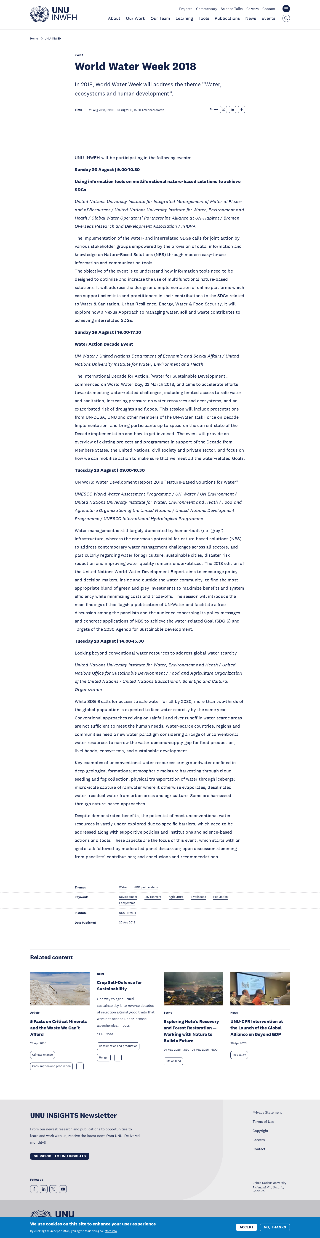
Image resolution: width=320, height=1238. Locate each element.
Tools (203, 18)
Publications (227, 18)
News (250, 18)
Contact (268, 8)
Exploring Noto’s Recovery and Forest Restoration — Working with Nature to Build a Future (191, 1031)
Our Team (160, 18)
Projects (185, 8)
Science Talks (232, 8)
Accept (246, 1227)
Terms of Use (263, 1121)
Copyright (260, 1130)
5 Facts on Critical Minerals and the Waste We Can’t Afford (58, 1028)
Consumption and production (51, 1066)
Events (268, 18)
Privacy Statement (267, 1112)
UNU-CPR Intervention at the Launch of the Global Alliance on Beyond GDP (256, 1028)
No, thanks (275, 1227)
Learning (184, 18)
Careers (252, 8)
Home (34, 38)
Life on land (173, 1061)
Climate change (42, 1055)
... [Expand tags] (80, 1066)
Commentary (206, 8)
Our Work (135, 18)
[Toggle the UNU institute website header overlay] (286, 8)
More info (111, 1231)
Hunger (104, 1057)
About (114, 18)
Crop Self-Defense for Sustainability (119, 985)
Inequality (239, 1055)
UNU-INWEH (53, 38)
